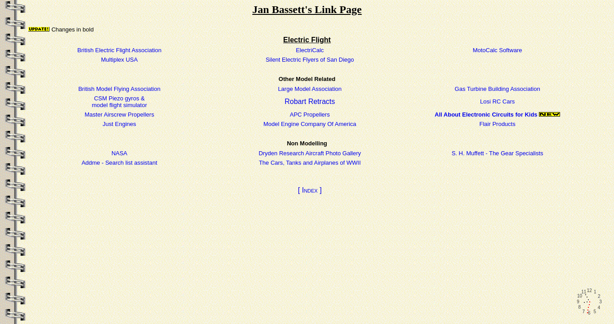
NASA (119, 153)
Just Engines (119, 124)
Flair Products (498, 124)
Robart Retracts (310, 101)
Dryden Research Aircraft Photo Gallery (309, 153)
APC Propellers (310, 114)
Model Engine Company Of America (309, 124)
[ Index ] (310, 190)
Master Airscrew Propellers (119, 114)
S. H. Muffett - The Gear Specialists (497, 153)
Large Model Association (310, 89)
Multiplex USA (119, 59)
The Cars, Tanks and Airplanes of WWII (310, 162)
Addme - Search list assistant (119, 162)
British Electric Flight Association (119, 50)
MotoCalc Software (497, 50)
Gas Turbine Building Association (497, 89)
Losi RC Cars (497, 101)
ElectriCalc (310, 50)
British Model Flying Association (119, 89)
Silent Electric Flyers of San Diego (310, 59)
